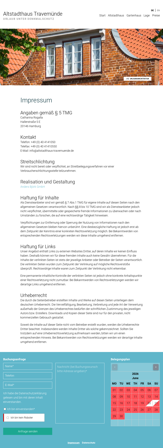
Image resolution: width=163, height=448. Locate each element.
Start (102, 15)
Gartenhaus (134, 15)
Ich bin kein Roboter (22, 417)
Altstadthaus (116, 15)
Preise (156, 15)
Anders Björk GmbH (32, 186)
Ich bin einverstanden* (21, 409)
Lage (147, 15)
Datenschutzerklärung (32, 393)
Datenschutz (88, 442)
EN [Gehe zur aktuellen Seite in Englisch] (158, 10)
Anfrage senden (28, 431)
